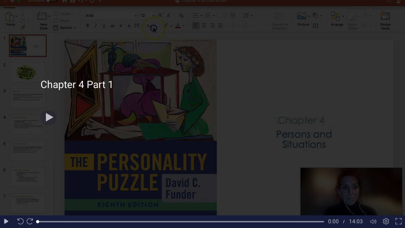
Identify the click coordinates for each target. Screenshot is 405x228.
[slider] (181, 221)
